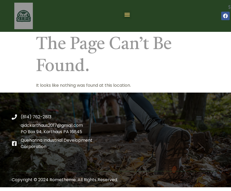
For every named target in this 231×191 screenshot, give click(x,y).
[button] (127, 14)
